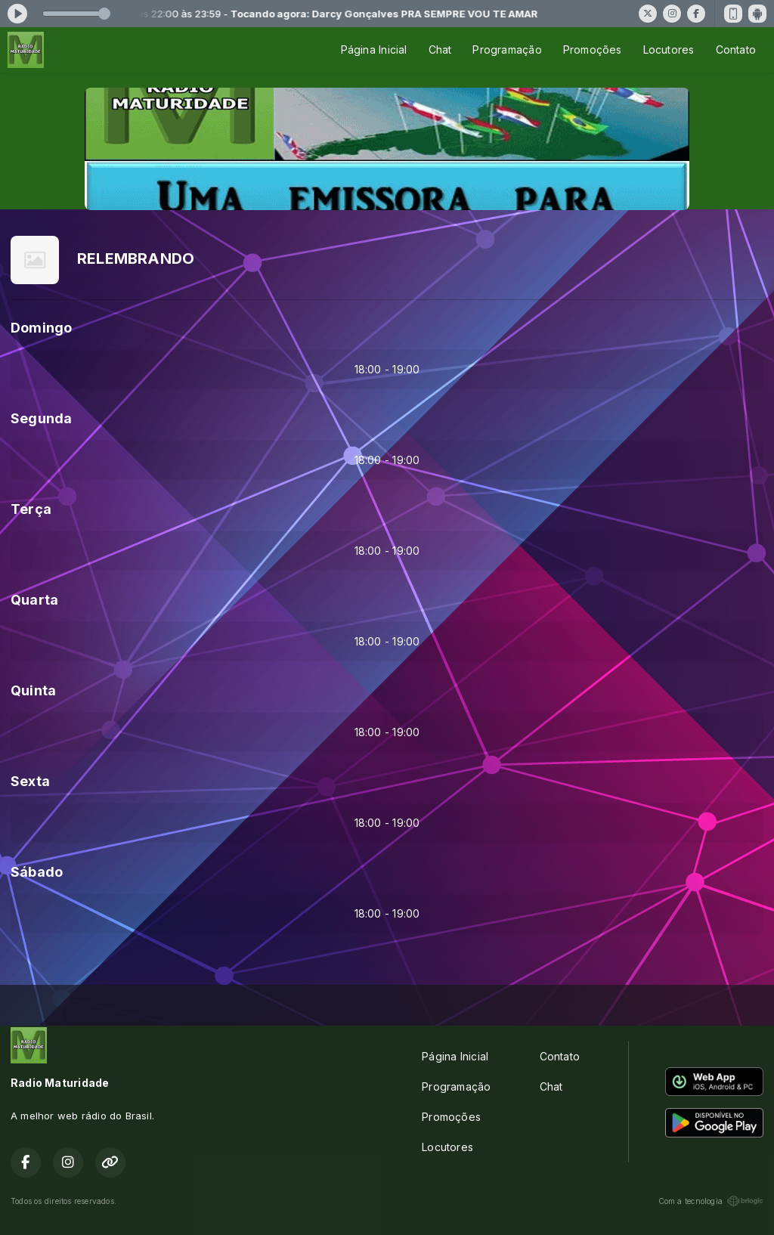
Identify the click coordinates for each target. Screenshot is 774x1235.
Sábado (37, 872)
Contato (736, 49)
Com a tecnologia (710, 1201)
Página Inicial (374, 49)
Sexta (30, 781)
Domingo (41, 328)
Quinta (33, 690)
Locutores (669, 49)
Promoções (592, 49)
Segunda (41, 418)
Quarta (34, 600)
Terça (31, 509)
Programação (506, 49)
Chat (440, 49)
